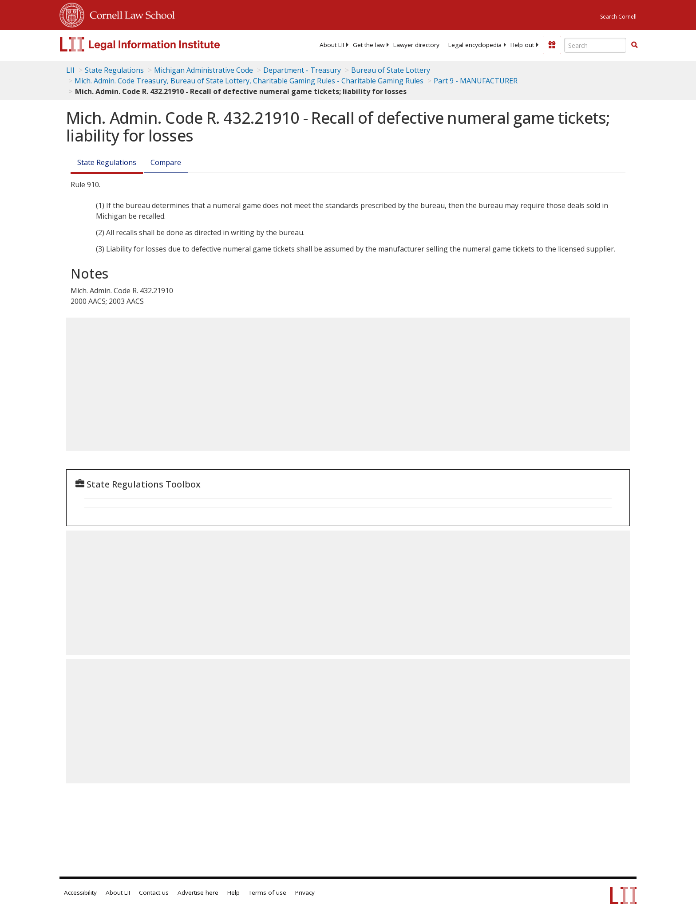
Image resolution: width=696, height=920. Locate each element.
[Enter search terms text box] (595, 45)
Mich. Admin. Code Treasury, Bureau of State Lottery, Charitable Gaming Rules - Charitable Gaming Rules (249, 81)
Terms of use (267, 892)
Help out (522, 45)
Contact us (154, 892)
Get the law (368, 45)
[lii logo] (159, 44)
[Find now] (634, 45)
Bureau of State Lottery (390, 70)
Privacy (305, 892)
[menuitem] (331, 44)
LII (70, 70)
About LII (332, 45)
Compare (165, 162)
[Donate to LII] (552, 45)
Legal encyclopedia (475, 45)
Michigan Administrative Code (203, 70)
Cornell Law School (129, 14)
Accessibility (80, 892)
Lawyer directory (416, 45)
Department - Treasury (302, 70)
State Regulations (114, 70)
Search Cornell (618, 16)
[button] (634, 45)
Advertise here (198, 892)
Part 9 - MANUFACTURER (476, 81)
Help (233, 892)
